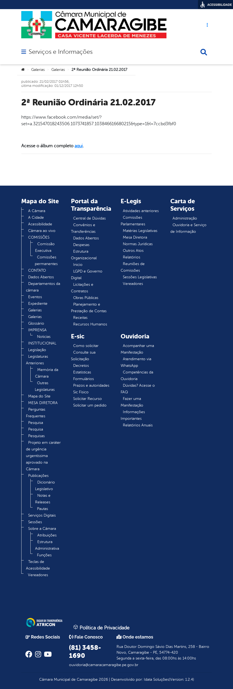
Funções (44, 555)
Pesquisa (35, 423)
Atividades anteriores (141, 211)
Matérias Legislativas (140, 231)
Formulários (83, 379)
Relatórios (131, 257)
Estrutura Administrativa (47, 545)
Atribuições (47, 535)
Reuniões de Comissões (133, 267)
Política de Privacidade (101, 627)
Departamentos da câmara (43, 287)
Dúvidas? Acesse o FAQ (138, 388)
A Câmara (36, 211)
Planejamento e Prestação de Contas (89, 307)
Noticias (44, 337)
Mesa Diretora (135, 237)
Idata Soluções (156, 679)
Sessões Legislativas (140, 277)
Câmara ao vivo (41, 231)
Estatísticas (82, 372)
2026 (103, 679)
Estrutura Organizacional (84, 254)
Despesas (81, 245)
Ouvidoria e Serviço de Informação (188, 228)
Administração (185, 218)
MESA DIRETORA (43, 403)
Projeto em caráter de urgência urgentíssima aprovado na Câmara (43, 455)
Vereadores (38, 575)
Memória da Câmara (46, 373)
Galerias (38, 70)
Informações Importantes (133, 415)
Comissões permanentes (46, 260)
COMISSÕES (38, 237)
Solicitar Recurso (87, 399)
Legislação (37, 350)
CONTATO (37, 270)
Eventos (35, 297)
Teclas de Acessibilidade (38, 565)
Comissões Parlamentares (133, 220)
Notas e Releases (43, 498)
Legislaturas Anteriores (37, 359)
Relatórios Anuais (138, 425)
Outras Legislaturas (45, 386)
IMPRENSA (37, 330)
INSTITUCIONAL (42, 343)
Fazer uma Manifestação (132, 402)
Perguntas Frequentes (35, 412)
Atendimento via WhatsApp (136, 362)
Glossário (36, 323)
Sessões (35, 522)
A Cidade (36, 217)
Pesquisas (36, 436)
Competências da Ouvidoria (137, 375)
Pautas (42, 509)
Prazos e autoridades (91, 385)
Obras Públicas (85, 298)
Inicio (78, 265)
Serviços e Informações (60, 52)
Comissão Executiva (45, 247)
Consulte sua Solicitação (83, 355)
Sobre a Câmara (42, 529)
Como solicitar (86, 346)
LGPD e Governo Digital (86, 274)
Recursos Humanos (90, 324)
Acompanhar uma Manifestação (137, 349)
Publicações (38, 476)
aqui (79, 145)
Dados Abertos (41, 277)
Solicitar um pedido (90, 405)
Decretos (81, 366)
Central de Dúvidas (89, 218)
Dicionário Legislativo (45, 485)
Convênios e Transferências (83, 228)
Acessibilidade (40, 224)
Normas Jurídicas (138, 244)
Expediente (37, 303)
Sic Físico (81, 392)
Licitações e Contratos (82, 287)
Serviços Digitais (42, 515)
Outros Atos (133, 251)
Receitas (80, 318)
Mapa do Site (39, 396)
